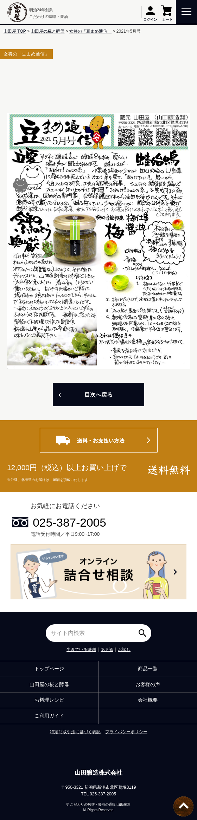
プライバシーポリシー (126, 731)
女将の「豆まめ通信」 (90, 31)
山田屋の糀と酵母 (47, 31)
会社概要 (148, 700)
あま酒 (107, 649)
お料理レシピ (49, 700)
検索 (144, 630)
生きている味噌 (81, 649)
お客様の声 (147, 684)
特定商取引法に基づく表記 (75, 731)
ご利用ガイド (49, 715)
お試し (124, 649)
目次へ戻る (98, 395)
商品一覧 (148, 668)
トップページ (49, 668)
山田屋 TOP (15, 31)
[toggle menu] (186, 11)
